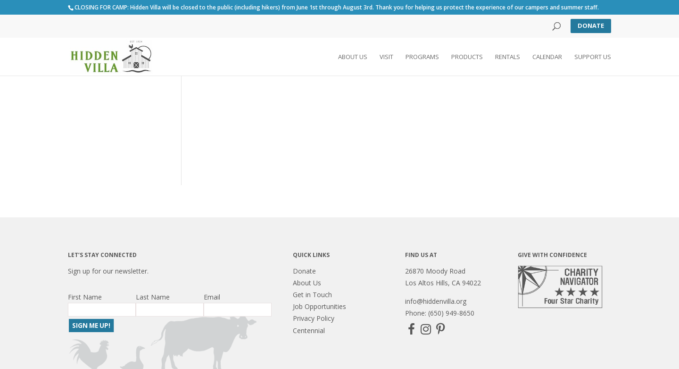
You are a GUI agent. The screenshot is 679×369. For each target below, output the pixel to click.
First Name (85, 296)
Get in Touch (312, 294)
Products (467, 57)
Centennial (309, 330)
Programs (422, 57)
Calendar (547, 57)
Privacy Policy (313, 318)
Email (212, 296)
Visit (386, 57)
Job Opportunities (319, 306)
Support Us (592, 57)
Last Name (153, 296)
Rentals (507, 57)
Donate (591, 25)
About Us (352, 57)
